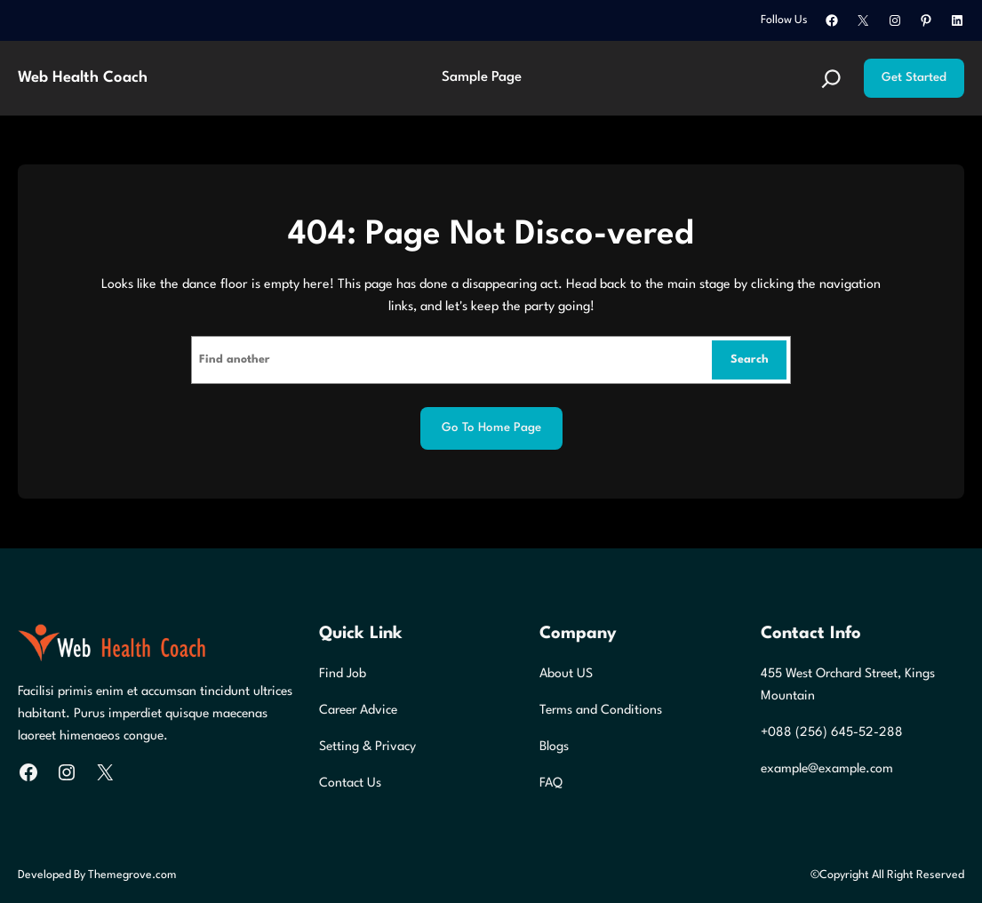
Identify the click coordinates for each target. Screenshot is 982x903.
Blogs (554, 746)
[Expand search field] (831, 78)
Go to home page (491, 428)
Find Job (342, 673)
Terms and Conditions (600, 710)
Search (750, 359)
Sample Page (482, 77)
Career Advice (358, 710)
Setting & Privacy (367, 746)
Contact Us (350, 783)
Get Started (914, 78)
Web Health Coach (83, 77)
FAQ (551, 783)
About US (566, 673)
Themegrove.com (132, 875)
